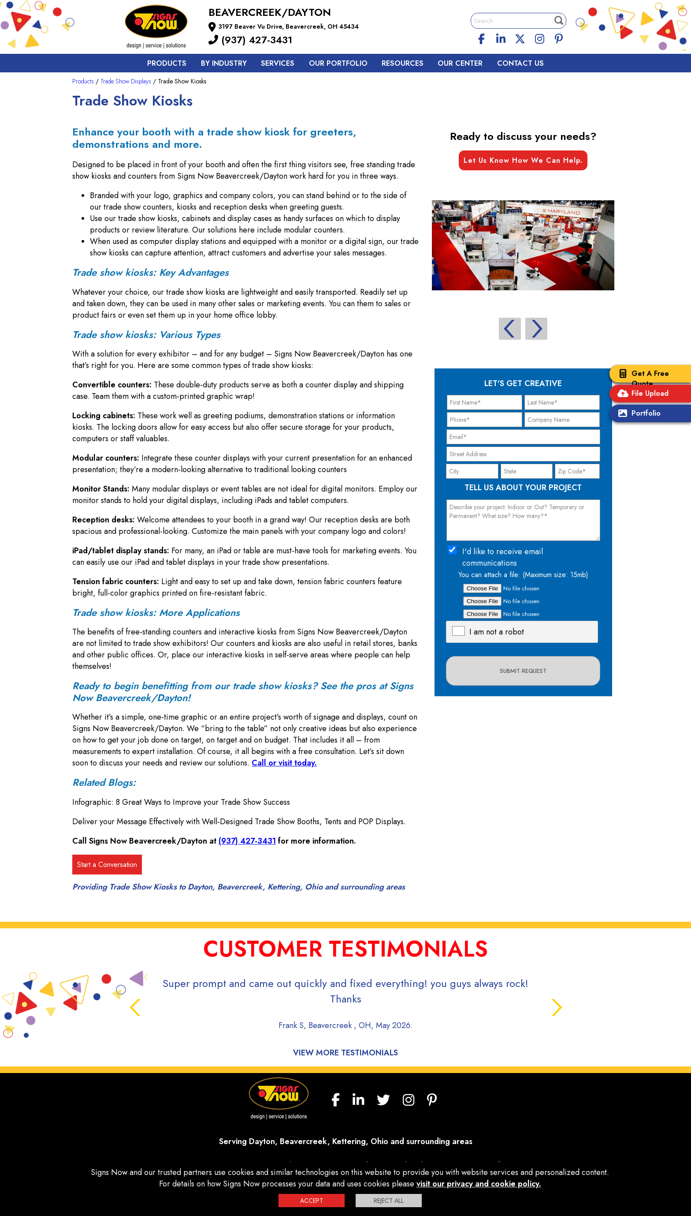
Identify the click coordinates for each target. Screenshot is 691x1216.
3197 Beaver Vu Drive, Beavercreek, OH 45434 (288, 26)
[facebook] (482, 37)
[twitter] (520, 37)
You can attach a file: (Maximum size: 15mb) (523, 575)
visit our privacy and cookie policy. (478, 1184)
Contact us (520, 63)
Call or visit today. (284, 763)
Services (277, 63)
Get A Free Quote (641, 378)
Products (166, 63)
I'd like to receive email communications (502, 557)
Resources (403, 63)
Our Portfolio (338, 63)
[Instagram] (539, 37)
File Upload (641, 394)
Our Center (460, 63)
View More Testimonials (345, 1052)
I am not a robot (496, 632)
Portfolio (637, 414)
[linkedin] (501, 37)
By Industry (224, 63)
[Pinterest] (559, 37)
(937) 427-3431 (250, 40)
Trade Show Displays (125, 81)
